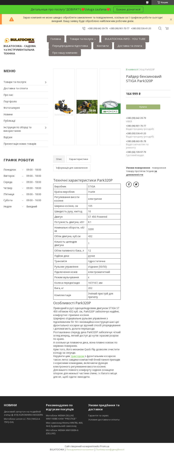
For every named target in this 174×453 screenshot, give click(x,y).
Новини (8, 114)
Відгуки (8, 137)
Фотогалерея (12, 107)
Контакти (103, 45)
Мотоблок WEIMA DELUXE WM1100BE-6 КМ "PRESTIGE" (61, 417)
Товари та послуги (81, 39)
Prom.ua (104, 446)
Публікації (9, 120)
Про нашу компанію (64, 52)
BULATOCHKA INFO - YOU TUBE (125, 39)
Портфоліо (10, 101)
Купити (143, 107)
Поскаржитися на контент (80, 449)
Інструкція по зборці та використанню (17, 129)
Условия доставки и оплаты (104, 419)
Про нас (8, 95)
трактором (77, 356)
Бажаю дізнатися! (128, 9)
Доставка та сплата (130, 45)
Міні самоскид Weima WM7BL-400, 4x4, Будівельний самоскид (64, 424)
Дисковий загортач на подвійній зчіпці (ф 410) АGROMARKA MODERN (23, 413)
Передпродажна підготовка (70, 45)
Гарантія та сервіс (98, 415)
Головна (55, 39)
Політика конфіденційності (110, 449)
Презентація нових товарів (20, 143)
